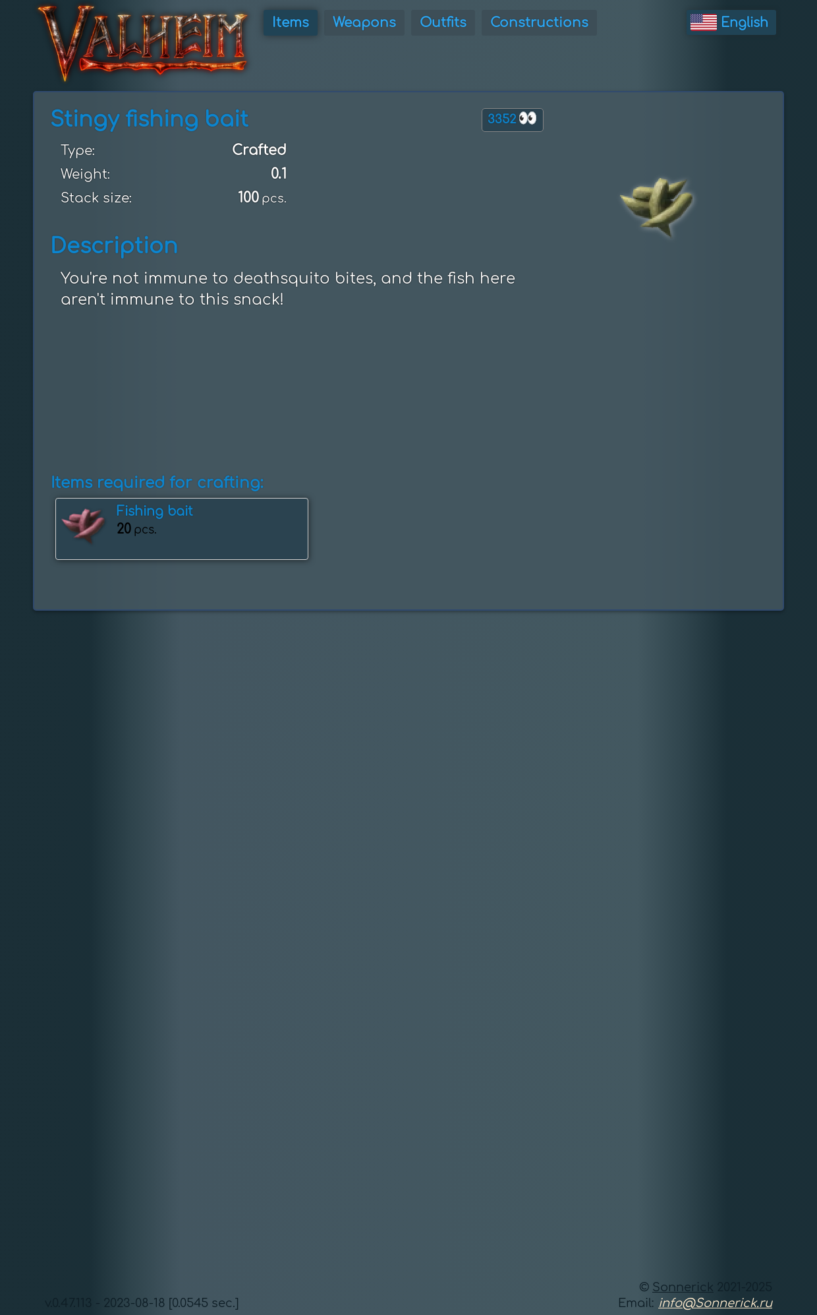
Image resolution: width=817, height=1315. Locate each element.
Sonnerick (683, 1287)
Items (290, 22)
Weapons (364, 22)
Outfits (443, 22)
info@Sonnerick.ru (715, 1303)
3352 (513, 118)
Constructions (539, 22)
